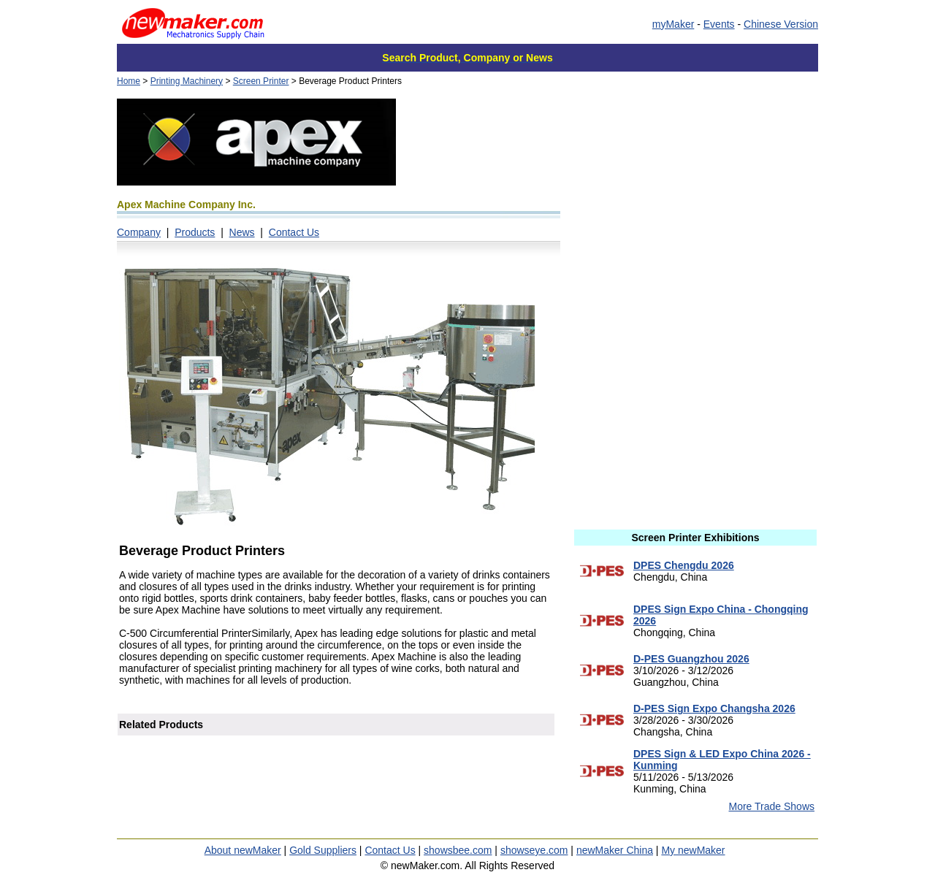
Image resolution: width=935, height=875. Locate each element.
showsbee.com (458, 850)
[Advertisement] (695, 201)
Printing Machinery (186, 81)
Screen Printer (261, 81)
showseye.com (534, 850)
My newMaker (693, 850)
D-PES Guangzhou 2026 (691, 659)
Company (139, 232)
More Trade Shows (772, 806)
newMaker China (614, 850)
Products (195, 232)
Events (719, 24)
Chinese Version (781, 24)
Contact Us (294, 232)
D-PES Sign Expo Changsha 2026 (714, 708)
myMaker (673, 24)
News (242, 232)
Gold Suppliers (322, 850)
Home (128, 81)
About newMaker (243, 850)
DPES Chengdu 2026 (683, 565)
